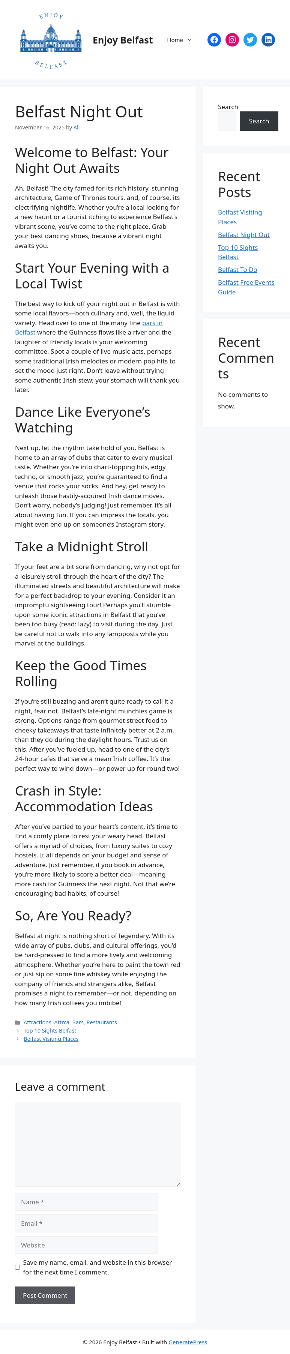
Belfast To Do (237, 269)
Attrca (61, 1022)
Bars (78, 1022)
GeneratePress (187, 1342)
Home (183, 40)
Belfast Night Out (244, 234)
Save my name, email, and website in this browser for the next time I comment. (97, 1267)
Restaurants (102, 1022)
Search (228, 106)
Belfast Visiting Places (51, 1038)
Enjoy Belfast (123, 39)
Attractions (37, 1022)
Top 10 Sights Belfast (50, 1030)
